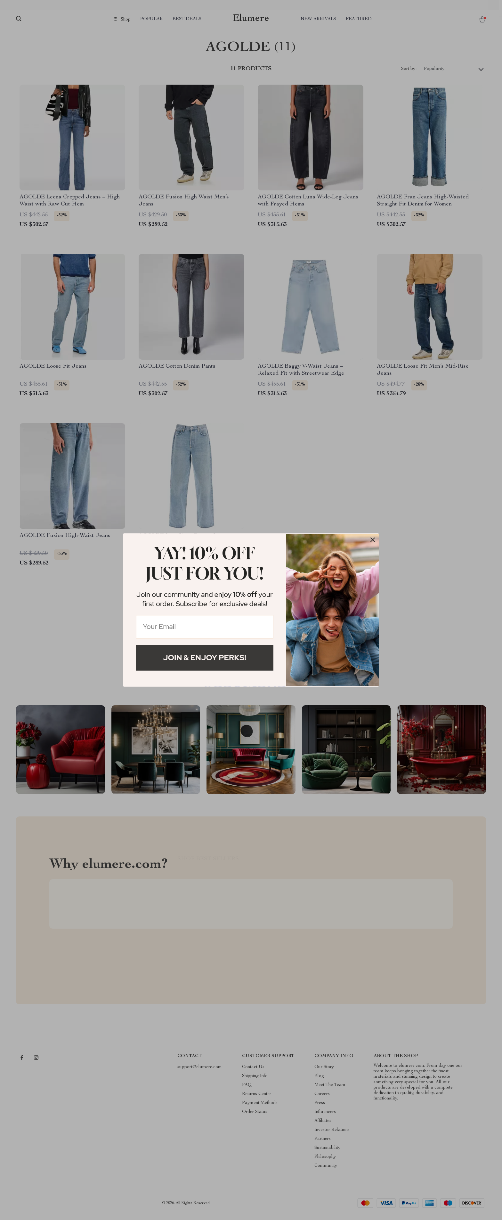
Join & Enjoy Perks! (204, 658)
